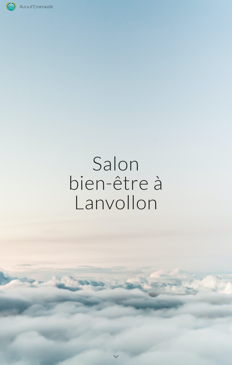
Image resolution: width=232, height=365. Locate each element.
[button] (116, 356)
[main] (115, 182)
